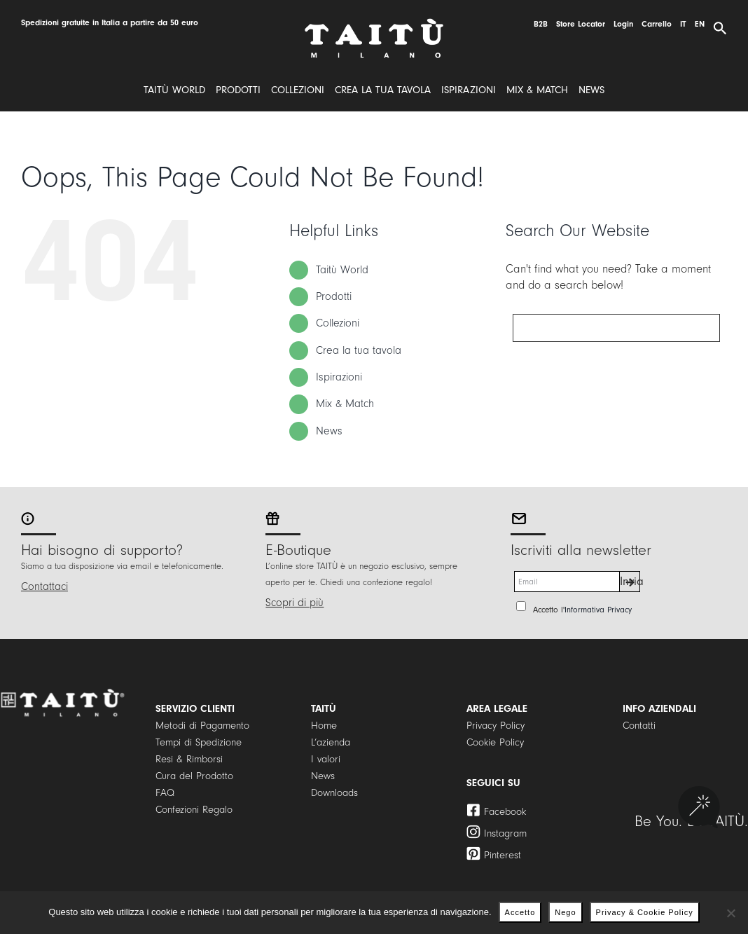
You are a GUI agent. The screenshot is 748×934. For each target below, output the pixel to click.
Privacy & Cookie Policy (644, 912)
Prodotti (334, 296)
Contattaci (44, 586)
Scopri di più (294, 602)
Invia (630, 581)
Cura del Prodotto (194, 776)
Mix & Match (345, 403)
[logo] (374, 23)
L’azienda (330, 742)
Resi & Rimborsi (189, 759)
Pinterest (502, 855)
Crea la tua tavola (358, 350)
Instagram (505, 833)
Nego (565, 912)
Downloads (334, 793)
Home (324, 726)
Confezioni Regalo (194, 810)
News (329, 431)
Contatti (639, 726)
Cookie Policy (495, 742)
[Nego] (730, 913)
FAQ (164, 793)
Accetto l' (582, 609)
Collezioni (337, 323)
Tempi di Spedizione (198, 742)
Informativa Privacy (598, 609)
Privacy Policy (495, 726)
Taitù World (342, 269)
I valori (325, 759)
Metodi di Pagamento (202, 726)
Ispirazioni (339, 377)
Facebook (505, 812)
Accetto (520, 912)
